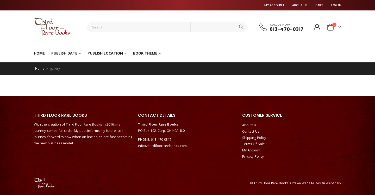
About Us (300, 5)
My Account (274, 5)
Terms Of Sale (253, 143)
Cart (319, 5)
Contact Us (250, 131)
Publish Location (105, 53)
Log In (336, 5)
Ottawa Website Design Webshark (315, 183)
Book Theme (145, 53)
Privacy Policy (253, 156)
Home (39, 53)
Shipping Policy (254, 137)
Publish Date (64, 53)
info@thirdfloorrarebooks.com (162, 145)
